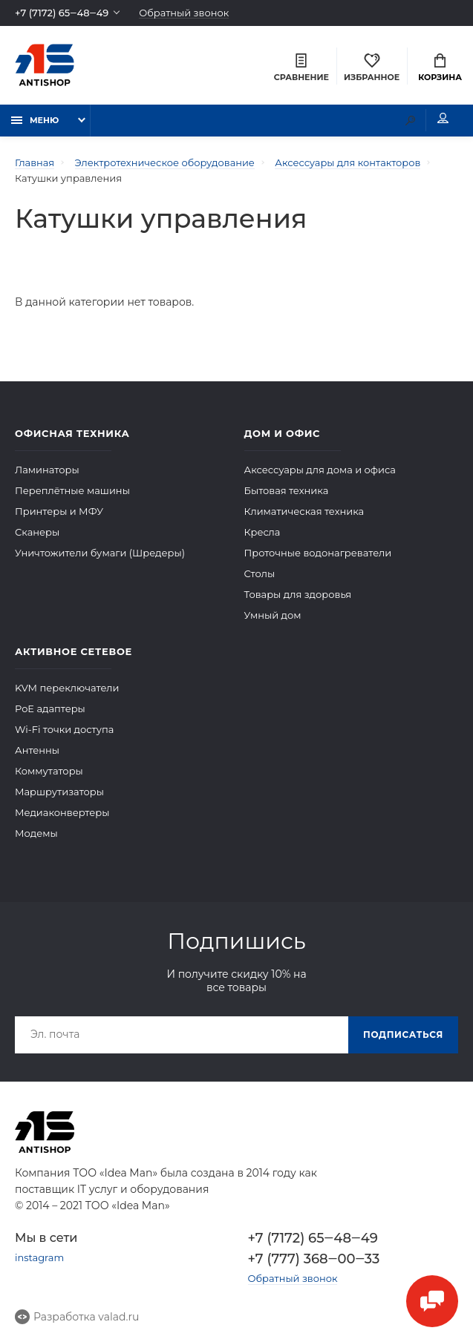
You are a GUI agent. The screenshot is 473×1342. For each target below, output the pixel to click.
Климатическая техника (304, 510)
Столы (259, 573)
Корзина (440, 67)
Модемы (36, 832)
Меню (35, 120)
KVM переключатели (67, 687)
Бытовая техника (286, 490)
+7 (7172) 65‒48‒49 (62, 13)
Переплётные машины (72, 490)
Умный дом (272, 614)
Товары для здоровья (298, 593)
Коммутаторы (49, 770)
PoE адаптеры (50, 708)
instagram (39, 1257)
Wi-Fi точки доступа (64, 728)
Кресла (262, 531)
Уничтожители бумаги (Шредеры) (100, 552)
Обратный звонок (184, 13)
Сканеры (37, 531)
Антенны (37, 749)
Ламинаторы (47, 469)
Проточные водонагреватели (318, 552)
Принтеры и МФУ (59, 510)
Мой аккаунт (442, 119)
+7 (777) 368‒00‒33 (314, 1258)
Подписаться (403, 1033)
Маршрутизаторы (59, 791)
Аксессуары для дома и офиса (320, 469)
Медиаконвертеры (62, 812)
